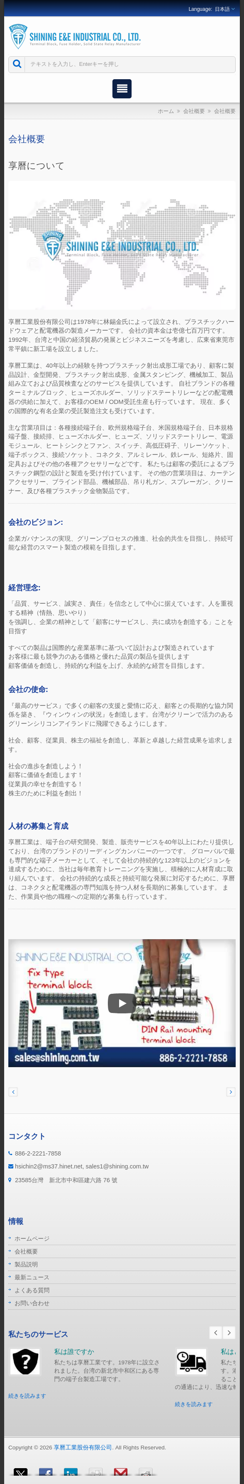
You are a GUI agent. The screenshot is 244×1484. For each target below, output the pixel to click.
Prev (215, 1332)
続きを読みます (27, 1396)
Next (229, 1332)
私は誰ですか (74, 1351)
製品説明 (26, 1264)
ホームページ (32, 1238)
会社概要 (194, 111)
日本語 (222, 9)
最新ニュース (32, 1277)
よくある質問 (32, 1290)
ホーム (166, 111)
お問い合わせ (32, 1303)
